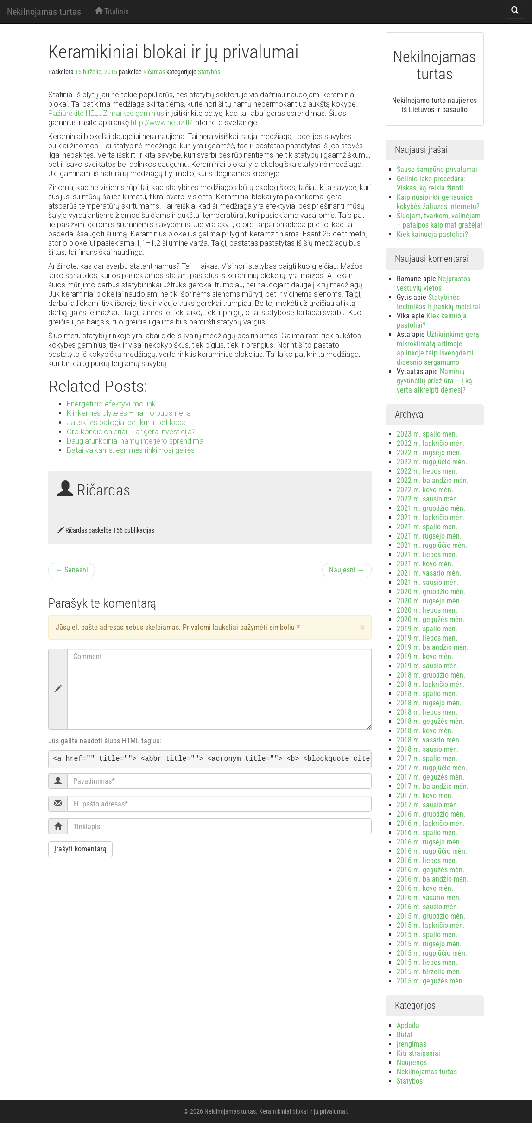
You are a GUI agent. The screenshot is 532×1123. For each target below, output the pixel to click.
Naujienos (412, 1062)
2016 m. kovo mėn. (425, 888)
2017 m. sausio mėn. (428, 804)
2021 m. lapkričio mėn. (431, 517)
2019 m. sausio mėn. (428, 665)
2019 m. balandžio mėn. (433, 647)
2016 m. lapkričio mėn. (431, 823)
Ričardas (154, 72)
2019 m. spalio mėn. (427, 628)
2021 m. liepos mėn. (427, 554)
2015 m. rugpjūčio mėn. (432, 953)
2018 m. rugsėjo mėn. (429, 702)
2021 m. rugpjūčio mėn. (432, 545)
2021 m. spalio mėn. (427, 526)
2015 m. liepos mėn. (427, 962)
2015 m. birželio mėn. (429, 971)
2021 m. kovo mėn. (425, 563)
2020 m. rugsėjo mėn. (429, 600)
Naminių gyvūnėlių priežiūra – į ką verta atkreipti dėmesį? (434, 380)
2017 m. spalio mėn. (427, 758)
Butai (404, 1034)
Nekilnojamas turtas (44, 11)
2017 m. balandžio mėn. (433, 786)
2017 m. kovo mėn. (425, 795)
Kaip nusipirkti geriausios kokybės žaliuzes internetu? (438, 202)
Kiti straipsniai (418, 1053)
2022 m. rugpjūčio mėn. (432, 461)
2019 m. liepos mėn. (427, 638)
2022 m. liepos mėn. (427, 471)
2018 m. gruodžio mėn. (431, 675)
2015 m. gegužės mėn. (430, 981)
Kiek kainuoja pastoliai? (432, 234)
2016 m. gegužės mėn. (430, 869)
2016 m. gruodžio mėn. (431, 814)
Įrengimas (411, 1044)
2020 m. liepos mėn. (427, 610)
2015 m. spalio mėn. (427, 934)
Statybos (209, 72)
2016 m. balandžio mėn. (433, 879)
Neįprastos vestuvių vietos (433, 283)
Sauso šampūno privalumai (437, 169)
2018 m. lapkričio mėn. (431, 684)
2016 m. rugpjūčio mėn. (432, 851)
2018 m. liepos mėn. (427, 712)
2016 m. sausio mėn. (428, 906)
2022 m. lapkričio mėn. (431, 443)
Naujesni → (347, 569)
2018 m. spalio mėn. (427, 693)
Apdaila (408, 1025)
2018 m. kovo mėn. (425, 730)
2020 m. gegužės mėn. (430, 619)
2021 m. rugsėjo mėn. (429, 536)
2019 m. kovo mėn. (425, 656)
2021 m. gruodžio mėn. (431, 508)
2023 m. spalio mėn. (427, 434)
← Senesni (71, 569)
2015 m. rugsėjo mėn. (429, 943)
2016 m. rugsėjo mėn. (429, 841)
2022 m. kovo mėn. (425, 489)
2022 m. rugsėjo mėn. (429, 452)
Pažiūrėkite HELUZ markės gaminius (106, 113)
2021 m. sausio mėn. (428, 582)
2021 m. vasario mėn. (429, 573)
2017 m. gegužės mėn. (430, 777)
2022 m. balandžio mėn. (433, 480)
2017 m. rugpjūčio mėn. (432, 767)
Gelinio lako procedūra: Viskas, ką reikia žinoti (431, 183)
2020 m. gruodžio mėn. (431, 591)
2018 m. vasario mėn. (429, 740)
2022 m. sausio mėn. (428, 499)
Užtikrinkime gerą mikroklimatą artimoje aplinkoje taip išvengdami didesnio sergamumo (438, 348)
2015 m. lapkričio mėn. (431, 925)
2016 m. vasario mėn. (429, 897)
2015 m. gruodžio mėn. (431, 916)
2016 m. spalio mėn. (427, 832)
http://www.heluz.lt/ (161, 122)
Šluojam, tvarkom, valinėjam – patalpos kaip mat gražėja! (439, 220)
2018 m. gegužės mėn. (430, 721)
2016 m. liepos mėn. (427, 860)
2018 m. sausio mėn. (428, 749)
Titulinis (111, 11)
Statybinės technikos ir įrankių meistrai (438, 302)
